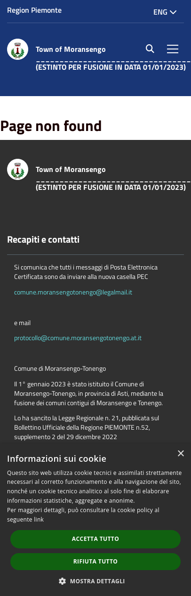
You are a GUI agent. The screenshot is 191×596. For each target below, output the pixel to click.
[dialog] (95, 520)
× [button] (180, 453)
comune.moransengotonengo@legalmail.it (73, 292)
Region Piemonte (34, 10)
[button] (95, 580)
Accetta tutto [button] (95, 539)
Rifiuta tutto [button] (95, 561)
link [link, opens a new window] (39, 519)
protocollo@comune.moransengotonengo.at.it (78, 338)
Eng (165, 11)
